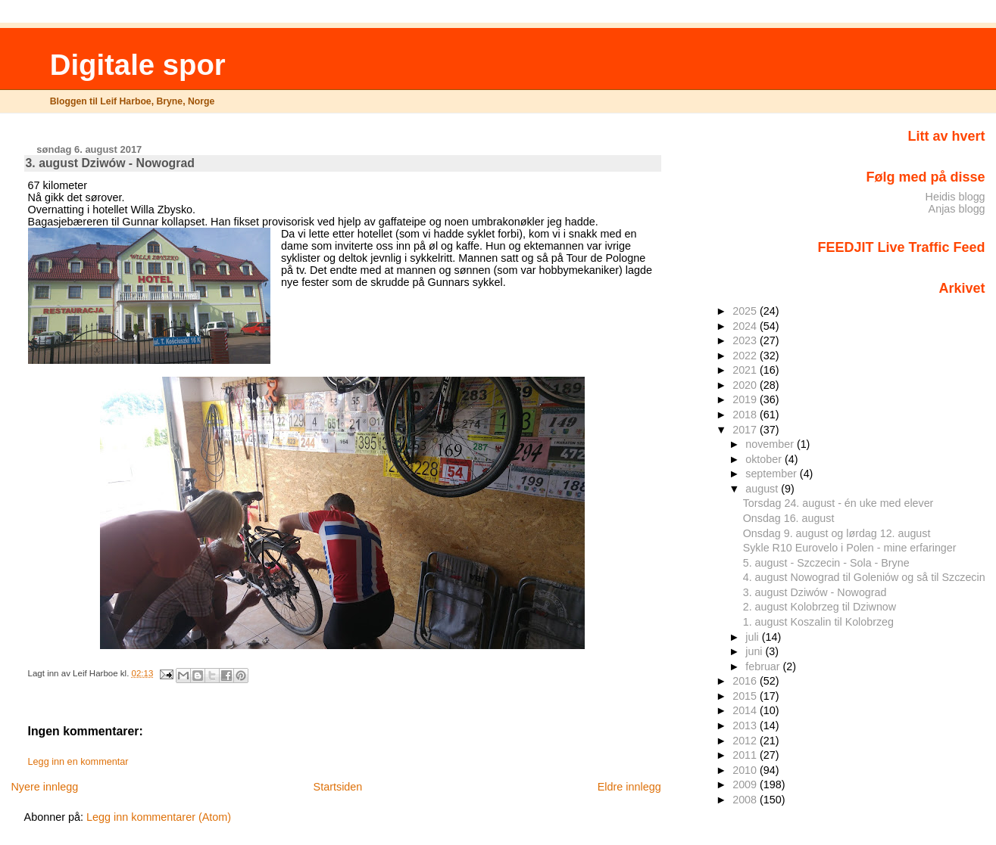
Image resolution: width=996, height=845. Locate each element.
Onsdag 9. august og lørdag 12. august (837, 533)
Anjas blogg (957, 209)
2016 (746, 681)
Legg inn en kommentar (78, 761)
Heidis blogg (955, 197)
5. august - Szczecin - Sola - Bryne (826, 563)
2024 (746, 326)
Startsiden (338, 787)
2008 (746, 800)
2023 (746, 340)
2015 (746, 696)
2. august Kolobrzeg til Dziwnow (819, 607)
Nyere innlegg (44, 787)
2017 (746, 430)
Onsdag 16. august (789, 518)
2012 (746, 741)
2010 (746, 770)
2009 (746, 784)
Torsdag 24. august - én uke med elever (838, 503)
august (763, 489)
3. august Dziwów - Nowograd (815, 592)
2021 (746, 370)
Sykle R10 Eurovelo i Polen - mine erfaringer (850, 548)
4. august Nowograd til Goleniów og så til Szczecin (864, 577)
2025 (746, 311)
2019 (746, 399)
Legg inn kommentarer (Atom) (158, 817)
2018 (746, 415)
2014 (746, 710)
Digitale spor (138, 64)
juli (753, 637)
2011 (746, 755)
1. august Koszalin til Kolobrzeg (818, 622)
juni (755, 651)
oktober (765, 459)
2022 (746, 355)
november (771, 444)
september (772, 474)
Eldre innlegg (629, 787)
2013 (746, 725)
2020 (746, 385)
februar (763, 666)
